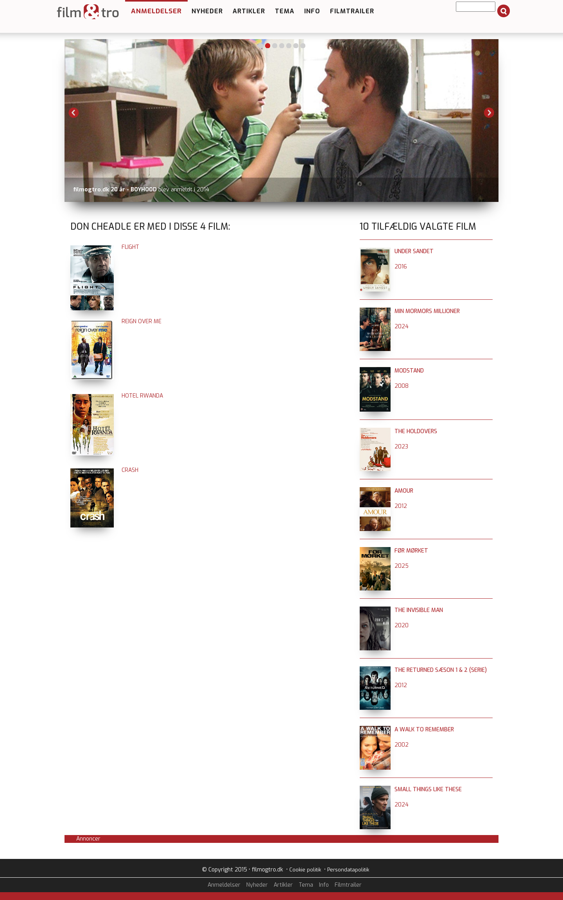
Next (489, 112)
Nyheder (207, 11)
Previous (73, 112)
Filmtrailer (352, 11)
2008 (401, 386)
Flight (130, 247)
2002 (401, 745)
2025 (401, 566)
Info (312, 11)
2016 (400, 266)
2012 (400, 506)
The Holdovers (415, 431)
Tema (284, 11)
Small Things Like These (428, 789)
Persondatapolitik (348, 869)
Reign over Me (141, 321)
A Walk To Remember (424, 729)
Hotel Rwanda (142, 396)
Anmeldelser (156, 11)
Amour (403, 491)
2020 (401, 625)
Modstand (409, 370)
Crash (130, 470)
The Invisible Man (418, 610)
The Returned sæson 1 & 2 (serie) (440, 670)
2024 (401, 326)
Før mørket (411, 550)
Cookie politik (305, 869)
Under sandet (414, 251)
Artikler (249, 11)
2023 (401, 446)
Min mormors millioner (427, 311)
